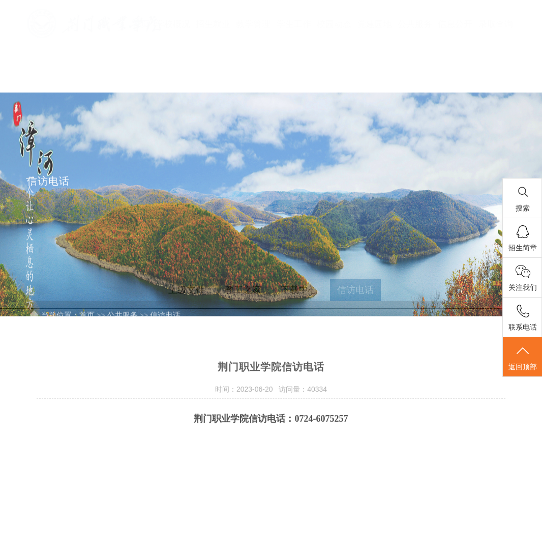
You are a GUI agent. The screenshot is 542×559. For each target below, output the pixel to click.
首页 (140, 24)
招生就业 (213, 24)
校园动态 (334, 24)
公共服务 (415, 24)
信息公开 (455, 24)
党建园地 (374, 24)
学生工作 (294, 24)
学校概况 (173, 24)
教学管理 (253, 24)
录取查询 (495, 24)
